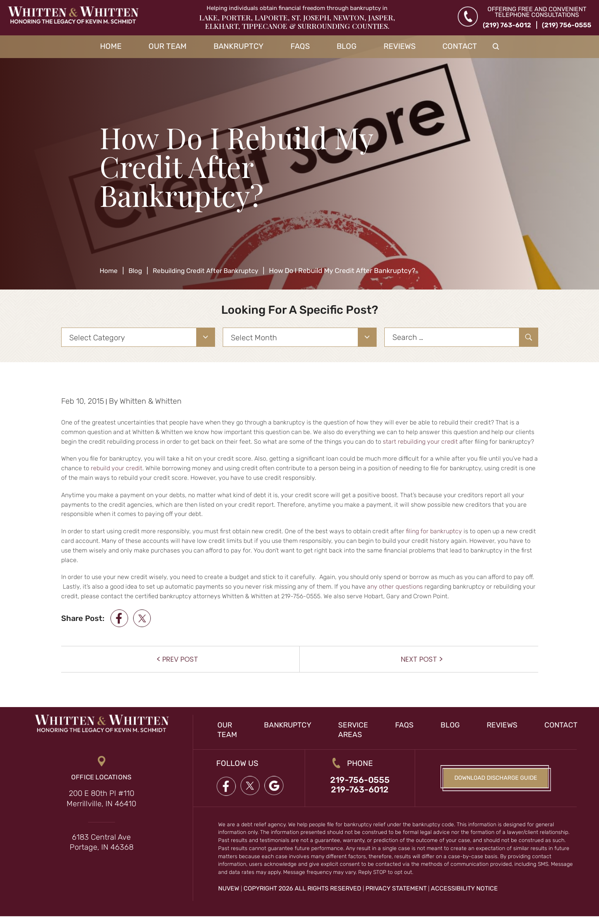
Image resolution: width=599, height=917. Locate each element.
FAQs (300, 46)
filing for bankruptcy (434, 531)
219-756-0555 (360, 780)
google (275, 786)
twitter (143, 618)
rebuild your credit (116, 468)
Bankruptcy (239, 46)
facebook (119, 618)
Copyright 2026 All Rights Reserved (302, 889)
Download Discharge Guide (496, 778)
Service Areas (357, 729)
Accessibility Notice (464, 889)
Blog (347, 46)
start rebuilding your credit (420, 441)
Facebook (226, 786)
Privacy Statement (396, 889)
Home (111, 46)
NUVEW (228, 889)
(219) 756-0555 (566, 25)
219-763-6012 (359, 790)
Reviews (399, 46)
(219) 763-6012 (507, 25)
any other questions (395, 586)
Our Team (167, 46)
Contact (459, 46)
